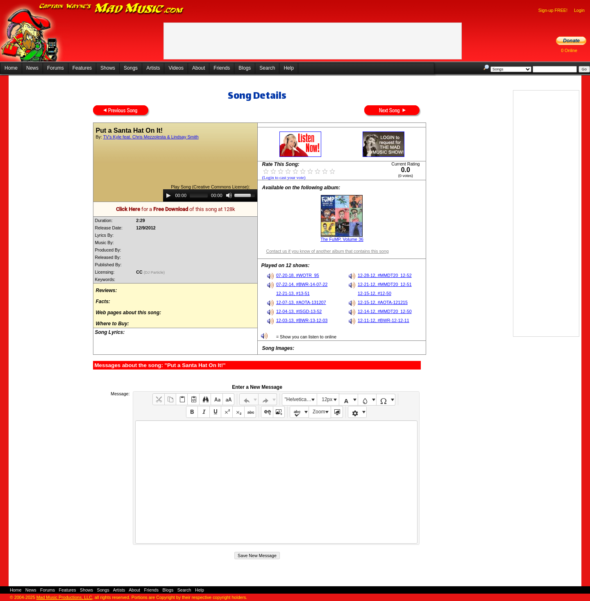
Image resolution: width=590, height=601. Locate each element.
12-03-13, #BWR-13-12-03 (302, 320)
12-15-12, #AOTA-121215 (383, 302)
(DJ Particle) (155, 272)
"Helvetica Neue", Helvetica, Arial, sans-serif (301, 399)
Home (11, 68)
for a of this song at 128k (175, 209)
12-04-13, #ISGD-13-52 (299, 311)
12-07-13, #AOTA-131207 (301, 302)
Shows (107, 68)
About (198, 68)
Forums (55, 68)
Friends (221, 68)
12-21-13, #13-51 (293, 293)
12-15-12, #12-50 (374, 293)
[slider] (199, 195)
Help (289, 68)
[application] (210, 195)
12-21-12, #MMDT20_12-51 (385, 284)
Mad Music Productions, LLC (64, 597)
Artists (153, 68)
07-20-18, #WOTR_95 (297, 275)
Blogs (244, 68)
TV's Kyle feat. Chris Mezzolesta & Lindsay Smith (151, 136)
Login (579, 10)
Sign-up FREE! (552, 10)
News (32, 68)
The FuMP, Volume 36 (341, 239)
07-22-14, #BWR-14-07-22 (302, 284)
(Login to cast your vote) (283, 177)
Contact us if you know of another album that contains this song (327, 251)
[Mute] (229, 195)
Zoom (319, 412)
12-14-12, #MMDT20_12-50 (385, 311)
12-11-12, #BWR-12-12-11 (383, 320)
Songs (131, 68)
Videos (175, 68)
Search (267, 68)
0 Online (569, 50)
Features (82, 68)
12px (327, 399)
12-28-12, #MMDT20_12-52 (385, 275)
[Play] (168, 195)
